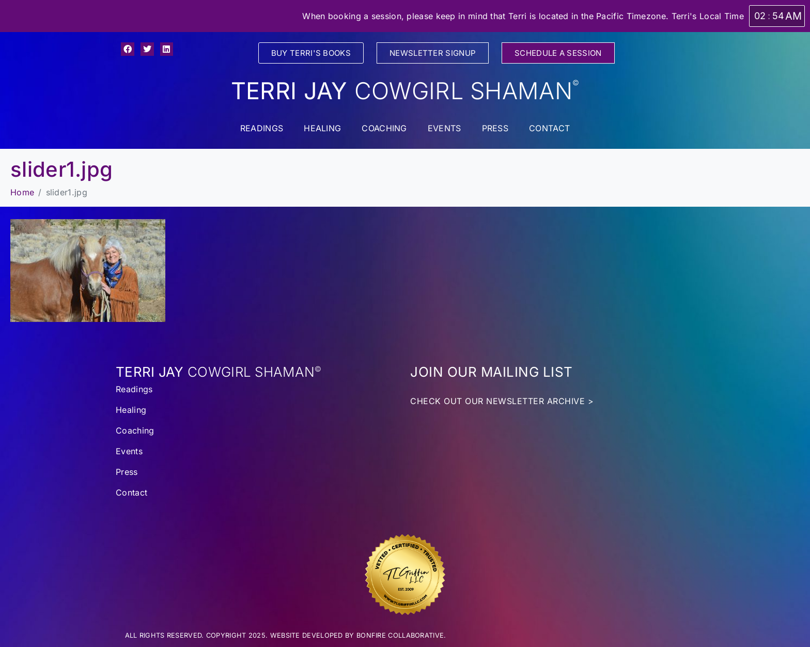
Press (495, 128)
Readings (261, 128)
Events (444, 128)
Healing (322, 128)
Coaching (384, 128)
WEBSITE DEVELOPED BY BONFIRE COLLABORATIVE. (358, 635)
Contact (549, 128)
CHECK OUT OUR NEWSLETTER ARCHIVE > (502, 401)
